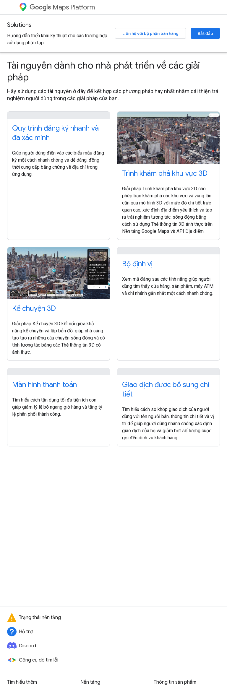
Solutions (19, 25)
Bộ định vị (137, 263)
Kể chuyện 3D (34, 308)
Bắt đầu (205, 33)
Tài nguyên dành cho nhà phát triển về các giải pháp (103, 71)
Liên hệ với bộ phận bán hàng (150, 33)
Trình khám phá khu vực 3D (164, 173)
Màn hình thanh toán (44, 384)
